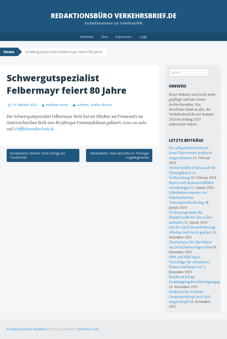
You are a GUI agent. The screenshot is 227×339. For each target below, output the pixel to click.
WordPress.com (88, 329)
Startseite (87, 37)
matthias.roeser (57, 105)
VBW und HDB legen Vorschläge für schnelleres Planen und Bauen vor (189, 262)
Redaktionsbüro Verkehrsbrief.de (113, 15)
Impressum (123, 37)
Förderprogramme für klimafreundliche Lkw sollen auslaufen (190, 217)
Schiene (82, 105)
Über (104, 37)
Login (143, 37)
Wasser (106, 105)
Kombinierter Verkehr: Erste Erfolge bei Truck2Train (37, 155)
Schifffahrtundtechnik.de (33, 129)
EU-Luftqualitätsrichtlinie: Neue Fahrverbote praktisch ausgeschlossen (190, 153)
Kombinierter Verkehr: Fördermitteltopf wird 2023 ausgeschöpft (190, 297)
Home (9, 51)
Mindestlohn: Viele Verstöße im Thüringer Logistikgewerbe (119, 155)
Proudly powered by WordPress (27, 329)
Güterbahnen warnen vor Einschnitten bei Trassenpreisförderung (188, 198)
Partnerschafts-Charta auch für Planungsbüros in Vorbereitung (192, 173)
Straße (95, 105)
